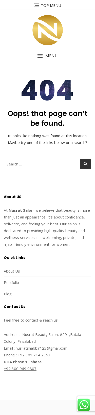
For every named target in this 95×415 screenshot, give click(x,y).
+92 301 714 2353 (34, 354)
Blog (8, 293)
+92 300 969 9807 (20, 368)
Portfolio (11, 282)
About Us (12, 271)
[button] (47, 56)
